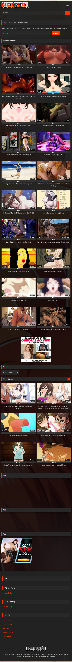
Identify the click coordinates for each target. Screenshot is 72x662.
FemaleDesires (7, 632)
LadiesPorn (6, 636)
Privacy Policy (7, 593)
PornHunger (6, 620)
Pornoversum (7, 624)
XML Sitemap (7, 606)
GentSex (5, 628)
